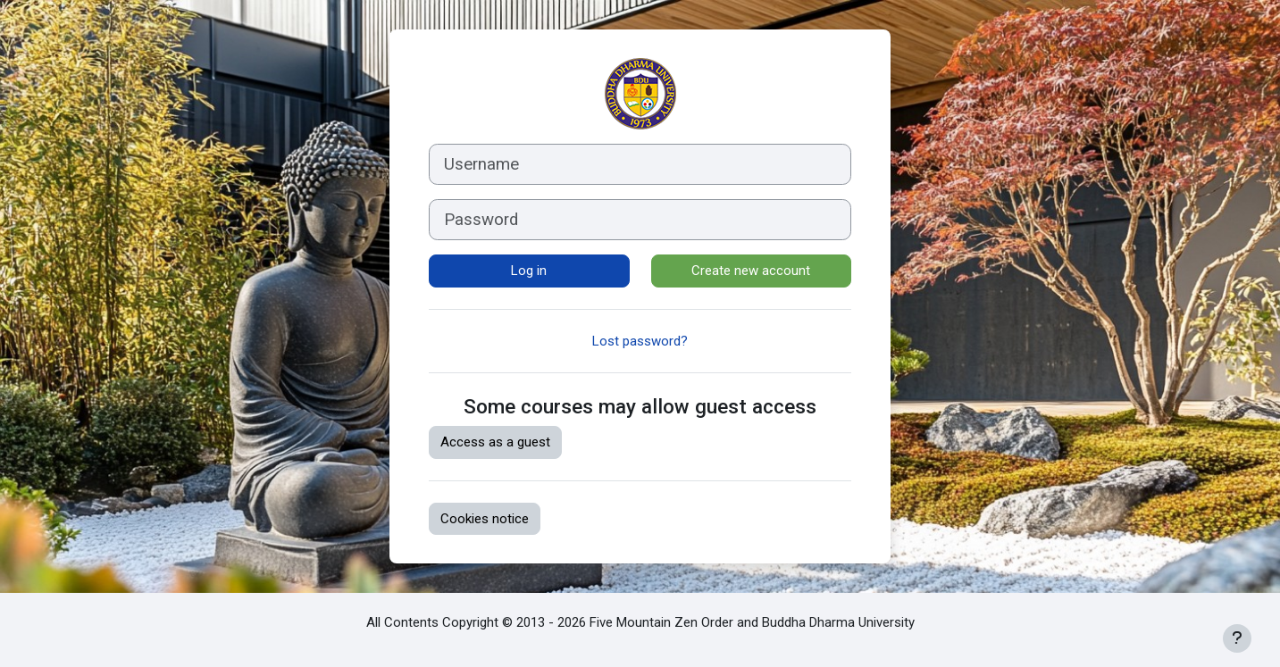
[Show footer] (1237, 638)
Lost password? (640, 341)
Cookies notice (484, 519)
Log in (529, 271)
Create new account (750, 271)
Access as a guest (495, 442)
